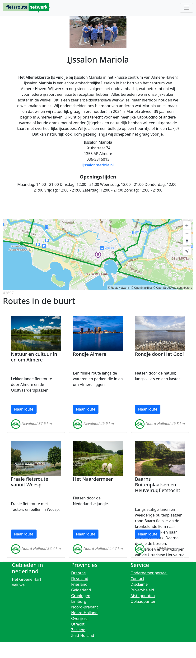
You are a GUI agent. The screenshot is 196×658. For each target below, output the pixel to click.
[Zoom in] (187, 225)
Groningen (80, 595)
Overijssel (80, 618)
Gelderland (81, 590)
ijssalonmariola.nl (98, 165)
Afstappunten (143, 595)
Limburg (78, 601)
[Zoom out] (187, 233)
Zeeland (78, 629)
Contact (137, 578)
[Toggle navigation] (186, 8)
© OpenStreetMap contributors (172, 287)
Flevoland (79, 578)
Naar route (23, 409)
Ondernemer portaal (149, 573)
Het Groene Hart (26, 579)
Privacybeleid (142, 590)
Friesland (79, 584)
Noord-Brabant (84, 607)
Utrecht (77, 624)
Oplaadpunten (143, 601)
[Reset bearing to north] (187, 241)
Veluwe (18, 585)
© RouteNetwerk (118, 287)
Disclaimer (140, 584)
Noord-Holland (84, 612)
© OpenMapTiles (142, 287)
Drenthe (78, 573)
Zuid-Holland (82, 635)
